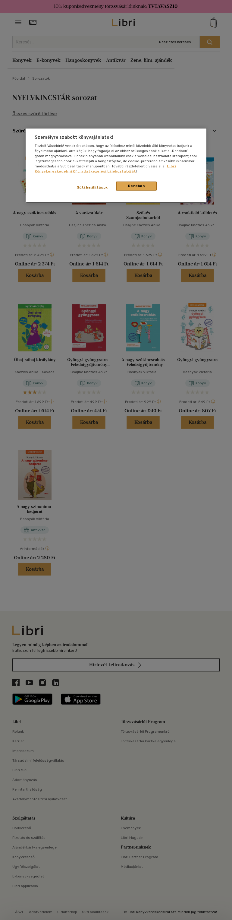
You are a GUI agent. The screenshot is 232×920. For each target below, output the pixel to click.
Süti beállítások (92, 187)
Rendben (136, 186)
